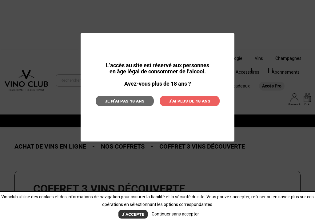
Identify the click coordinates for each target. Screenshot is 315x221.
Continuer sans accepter (175, 213)
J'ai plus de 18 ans (189, 101)
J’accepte (133, 214)
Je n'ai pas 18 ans (125, 101)
